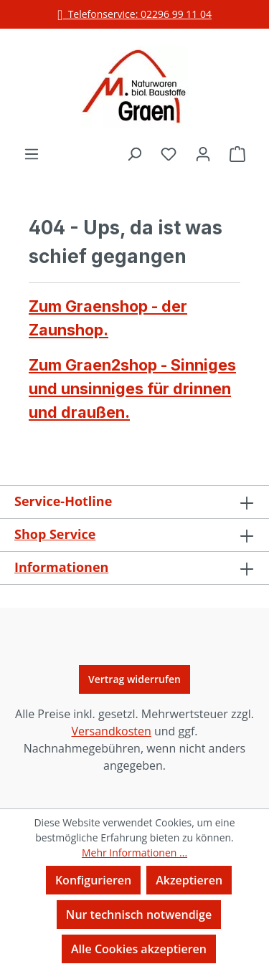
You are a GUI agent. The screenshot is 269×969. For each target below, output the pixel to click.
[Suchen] (134, 153)
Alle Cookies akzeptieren (139, 949)
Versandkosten (111, 731)
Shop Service (54, 534)
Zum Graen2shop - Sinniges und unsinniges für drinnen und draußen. (132, 388)
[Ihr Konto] (203, 153)
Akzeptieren (189, 880)
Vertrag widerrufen (134, 679)
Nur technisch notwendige (139, 914)
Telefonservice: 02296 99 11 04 (134, 14)
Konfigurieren (93, 880)
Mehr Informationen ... (134, 852)
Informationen (61, 567)
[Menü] (31, 153)
